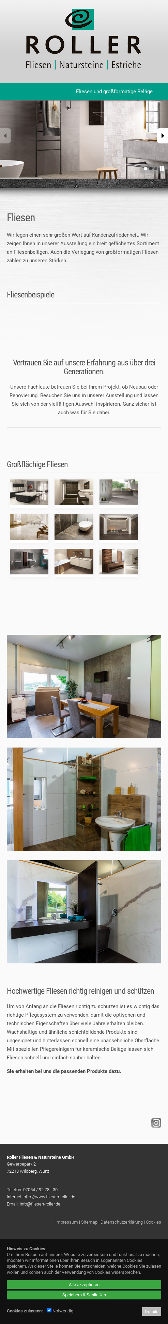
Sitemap (89, 1222)
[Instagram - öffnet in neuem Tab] (155, 1126)
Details (151, 1311)
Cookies (153, 1222)
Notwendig (60, 1310)
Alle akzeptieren (84, 1284)
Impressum (67, 1222)
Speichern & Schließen (84, 1294)
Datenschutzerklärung (122, 1222)
